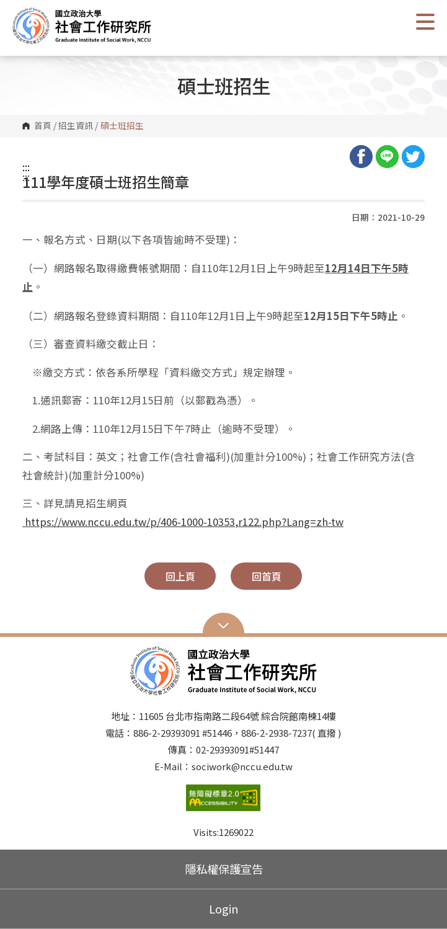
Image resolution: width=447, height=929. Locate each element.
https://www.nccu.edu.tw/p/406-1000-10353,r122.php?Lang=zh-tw (182, 521)
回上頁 (180, 576)
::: (26, 167)
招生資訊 (75, 126)
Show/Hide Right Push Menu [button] (425, 22)
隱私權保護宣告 (224, 869)
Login (224, 908)
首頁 (42, 126)
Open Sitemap (223, 624)
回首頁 (266, 576)
